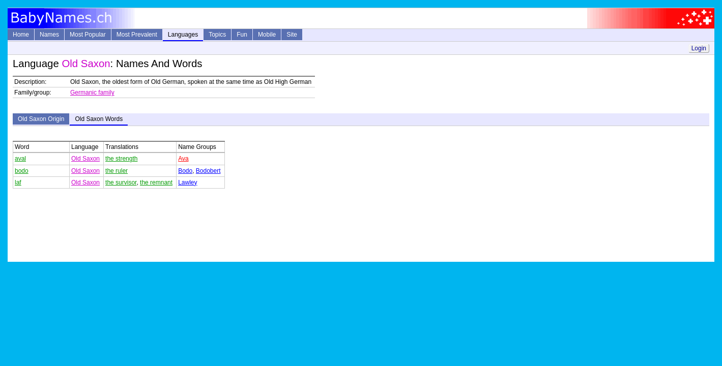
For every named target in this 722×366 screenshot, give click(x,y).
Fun (242, 34)
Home (21, 34)
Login (698, 48)
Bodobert (208, 170)
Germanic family (92, 92)
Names (49, 34)
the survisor (120, 182)
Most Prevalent (137, 34)
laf (18, 182)
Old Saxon (85, 158)
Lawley (187, 182)
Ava (183, 158)
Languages (183, 34)
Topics (217, 34)
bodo (21, 170)
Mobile (267, 34)
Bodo (185, 170)
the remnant (156, 182)
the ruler (116, 170)
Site (291, 34)
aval (20, 158)
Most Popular (88, 34)
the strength (121, 158)
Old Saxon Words (99, 119)
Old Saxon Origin (41, 119)
